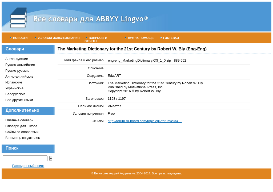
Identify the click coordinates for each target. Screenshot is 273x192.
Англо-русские (16, 59)
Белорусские (15, 94)
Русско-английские (20, 65)
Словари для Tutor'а (21, 126)
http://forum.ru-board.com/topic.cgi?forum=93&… (145, 121)
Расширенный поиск (28, 166)
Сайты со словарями (21, 132)
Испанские (13, 82)
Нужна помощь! (140, 37)
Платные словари (19, 120)
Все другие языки (19, 100)
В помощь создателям (23, 138)
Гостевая (169, 37)
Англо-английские (19, 76)
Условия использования (57, 37)
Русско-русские (17, 71)
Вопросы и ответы (96, 39)
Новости (18, 37)
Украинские (14, 88)
